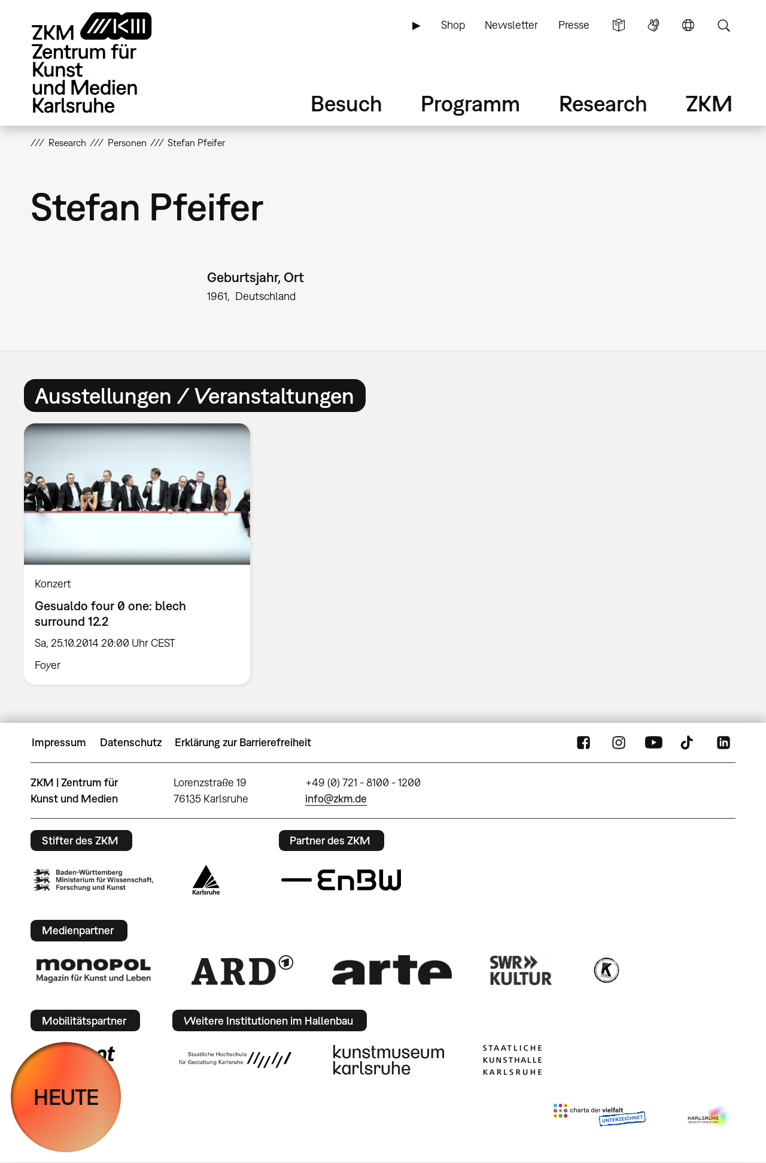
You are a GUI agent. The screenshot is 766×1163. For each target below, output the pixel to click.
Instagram (619, 742)
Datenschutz (131, 742)
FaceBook (583, 742)
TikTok (688, 742)
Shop (453, 25)
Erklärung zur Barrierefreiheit (243, 742)
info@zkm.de (336, 798)
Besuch (346, 103)
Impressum (59, 742)
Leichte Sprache (619, 25)
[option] (142, 554)
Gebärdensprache (653, 25)
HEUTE (66, 1097)
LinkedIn (723, 742)
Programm (470, 103)
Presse (573, 25)
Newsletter (511, 25)
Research (603, 103)
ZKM (709, 103)
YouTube (653, 742)
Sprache (688, 25)
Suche (723, 25)
